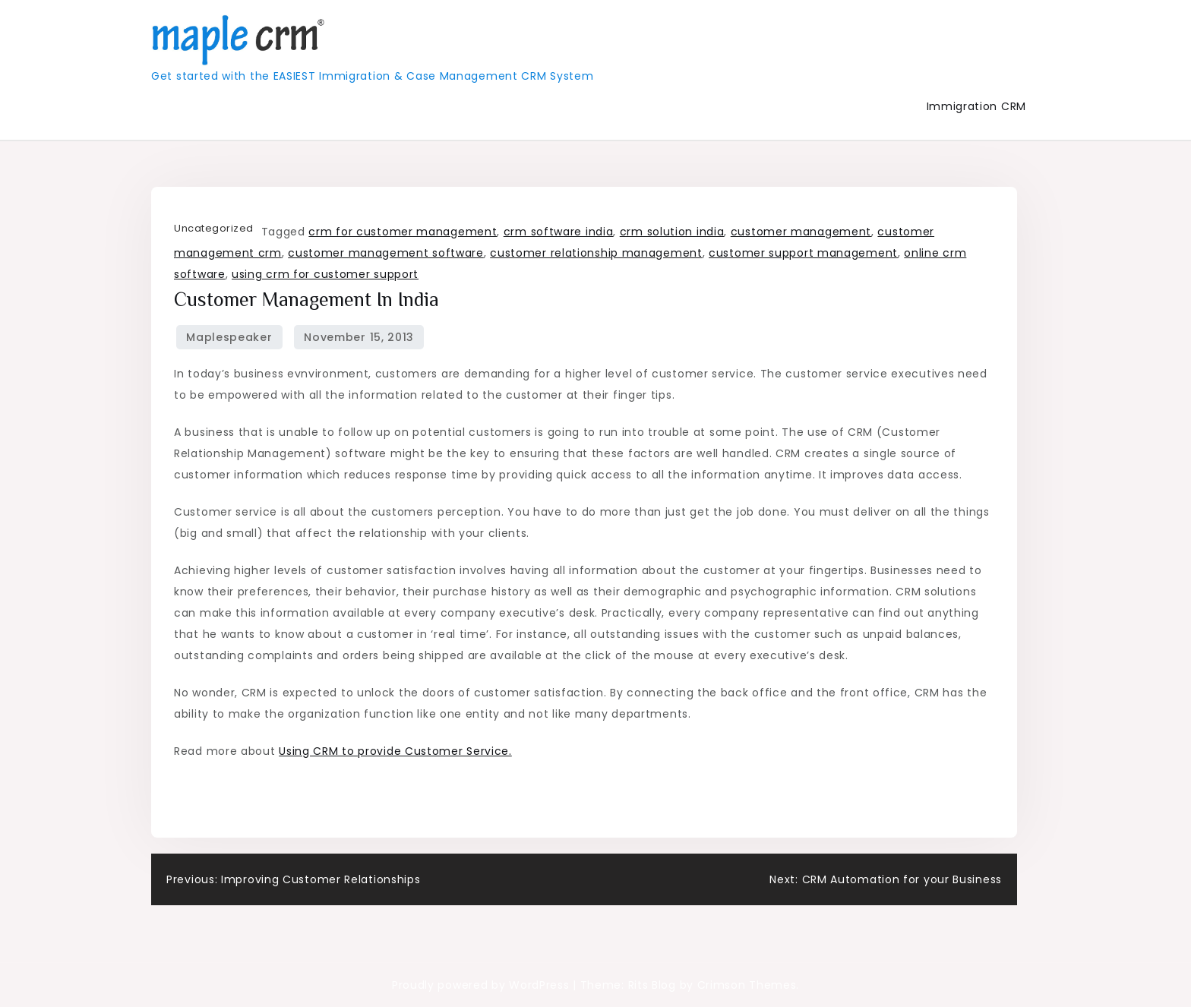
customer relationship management (596, 252)
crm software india (559, 231)
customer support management (803, 252)
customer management (801, 231)
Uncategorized (214, 228)
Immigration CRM (977, 106)
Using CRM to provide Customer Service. (395, 751)
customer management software (386, 252)
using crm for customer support (325, 274)
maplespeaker (229, 337)
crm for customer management (402, 231)
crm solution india (672, 231)
